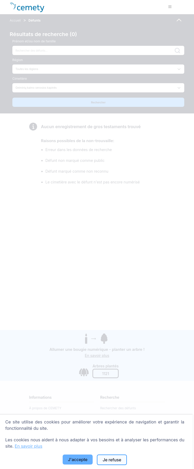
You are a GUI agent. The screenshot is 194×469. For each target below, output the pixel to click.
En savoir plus (28, 446)
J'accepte (77, 459)
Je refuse (112, 459)
